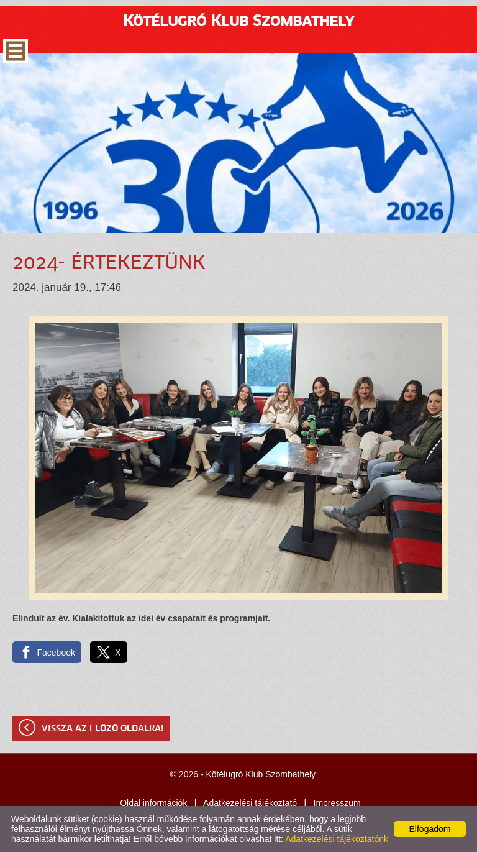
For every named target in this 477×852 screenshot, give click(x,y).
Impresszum (337, 803)
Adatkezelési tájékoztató (250, 803)
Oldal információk (153, 803)
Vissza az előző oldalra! (102, 729)
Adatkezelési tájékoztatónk (336, 839)
